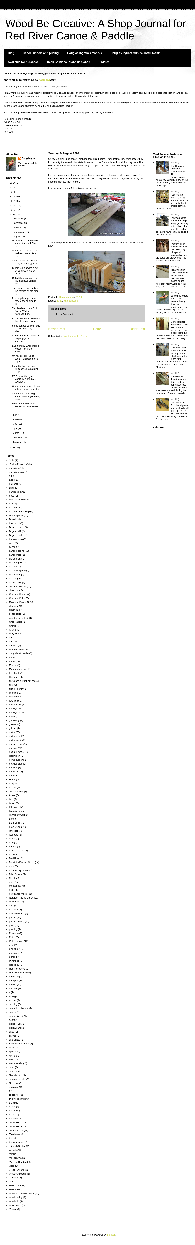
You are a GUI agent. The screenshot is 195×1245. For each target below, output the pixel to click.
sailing (12, 996)
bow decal (14, 523)
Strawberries (15, 1075)
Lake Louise (15, 822)
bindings (13, 503)
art (10, 476)
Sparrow (13, 1047)
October (17, 227)
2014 (13, 192)
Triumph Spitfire (17, 1146)
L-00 (11, 819)
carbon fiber (15, 582)
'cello (11, 460)
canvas (12, 578)
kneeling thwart (17, 815)
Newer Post (56, 329)
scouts (12, 1012)
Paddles (104, 62)
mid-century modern (19, 870)
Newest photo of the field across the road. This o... (25, 243)
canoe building (16, 551)
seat (11, 1020)
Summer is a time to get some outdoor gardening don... (26, 396)
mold (11, 882)
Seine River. (15, 1024)
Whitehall (14, 1189)
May (15, 423)
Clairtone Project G (19, 602)
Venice (12, 1154)
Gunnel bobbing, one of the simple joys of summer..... (26, 338)
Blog (11, 53)
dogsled (13, 645)
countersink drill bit (18, 618)
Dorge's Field (16, 649)
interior (12, 787)
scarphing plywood (18, 1008)
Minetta (13, 878)
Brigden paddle (17, 535)
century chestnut (17, 586)
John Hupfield (16, 791)
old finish (13, 909)
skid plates (14, 1039)
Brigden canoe (16, 527)
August (17, 236)
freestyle (13, 708)
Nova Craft (14, 901)
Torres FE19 (15, 1126)
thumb (12, 1102)
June (15, 419)
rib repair (13, 980)
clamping (13, 606)
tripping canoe (16, 1142)
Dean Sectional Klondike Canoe (68, 62)
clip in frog (14, 610)
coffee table (15, 614)
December (18, 218)
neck (11, 890)
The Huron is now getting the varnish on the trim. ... (25, 291)
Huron (12, 779)
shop (11, 1031)
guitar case (15, 736)
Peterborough (16, 941)
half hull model (16, 752)
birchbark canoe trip (19, 511)
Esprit (12, 661)
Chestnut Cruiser (18, 594)
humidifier (14, 771)
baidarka (13, 483)
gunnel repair (16, 744)
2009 (13, 214)
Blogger (111, 1234)
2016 (13, 187)
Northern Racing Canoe (21, 897)
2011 (13, 205)
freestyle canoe (17, 712)
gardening (14, 720)
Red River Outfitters (19, 972)
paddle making (16, 921)
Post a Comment (64, 314)
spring (12, 1055)
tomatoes (14, 1110)
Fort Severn (15, 704)
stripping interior (17, 1079)
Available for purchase (23, 62)
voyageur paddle (17, 1173)
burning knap (16, 539)
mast (11, 866)
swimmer (13, 1087)
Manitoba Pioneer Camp (21, 862)
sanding (13, 1004)
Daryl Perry (15, 633)
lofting (12, 838)
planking (13, 949)
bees (11, 495)
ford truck (14, 700)
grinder (12, 728)
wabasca (13, 1177)
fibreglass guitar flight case (23, 681)
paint (11, 925)
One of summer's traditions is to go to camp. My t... (26, 387)
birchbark (14, 507)
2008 (13, 447)
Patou (12, 937)
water (12, 1181)
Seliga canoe (16, 1027)
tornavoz (13, 1118)
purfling (13, 957)
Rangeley (14, 964)
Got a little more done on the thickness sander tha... (24, 281)
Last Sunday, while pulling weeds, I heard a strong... (25, 349)
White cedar (15, 1185)
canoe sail (14, 566)
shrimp (12, 1035)
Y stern (12, 1209)
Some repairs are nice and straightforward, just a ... (26, 262)
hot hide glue (15, 763)
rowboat (13, 988)
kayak (12, 795)
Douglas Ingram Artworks (84, 53)
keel (11, 799)
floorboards (15, 696)
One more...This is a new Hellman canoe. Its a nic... (25, 253)
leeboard (13, 834)
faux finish (14, 673)
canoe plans (15, 558)
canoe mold (15, 554)
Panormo (14, 933)
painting (13, 929)
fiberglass (14, 677)
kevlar (12, 803)
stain (11, 1059)
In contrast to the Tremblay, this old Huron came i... (26, 320)
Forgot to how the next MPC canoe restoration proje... (25, 369)
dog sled (13, 641)
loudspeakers (16, 850)
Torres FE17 (15, 1122)
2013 (13, 196)
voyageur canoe (17, 1169)
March (16, 433)
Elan (11, 657)
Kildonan (13, 807)
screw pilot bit (16, 1016)
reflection (14, 976)
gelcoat (13, 724)
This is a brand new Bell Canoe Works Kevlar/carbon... (24, 311)
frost (11, 716)
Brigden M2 (15, 531)
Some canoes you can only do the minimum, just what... (26, 328)
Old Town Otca (16, 913)
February (18, 437)
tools (11, 1114)
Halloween (14, 756)
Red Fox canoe (17, 968)
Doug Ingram (29, 158)
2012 (13, 201)
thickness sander (18, 1098)
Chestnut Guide (17, 598)
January (17, 442)
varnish (13, 1150)
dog (11, 637)
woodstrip (14, 1201)
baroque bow (16, 491)
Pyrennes (14, 961)
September (19, 232)
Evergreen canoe (18, 669)
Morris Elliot (15, 886)
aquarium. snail (17, 472)
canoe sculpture (17, 570)
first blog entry (16, 688)
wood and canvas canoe (21, 1193)
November (18, 223)
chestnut (13, 590)
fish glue (13, 692)
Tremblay (14, 1134)
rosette (12, 984)
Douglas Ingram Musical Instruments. (136, 53)
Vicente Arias (16, 1158)
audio (12, 480)
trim (11, 1138)
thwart (12, 1106)
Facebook (44, 80)
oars (11, 905)
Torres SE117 (16, 1130)
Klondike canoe (17, 811)
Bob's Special (16, 515)
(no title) (174, 162)
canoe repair (15, 562)
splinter (13, 1051)
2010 (13, 210)
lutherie (13, 854)
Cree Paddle (15, 622)
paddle (12, 917)
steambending (16, 1063)
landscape (14, 830)
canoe (12, 547)
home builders (16, 759)
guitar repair (15, 740)
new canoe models (18, 893)
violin (11, 1166)
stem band (14, 1071)
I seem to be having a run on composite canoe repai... (25, 271)
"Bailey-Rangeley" (18, 464)
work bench (15, 1205)
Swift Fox (14, 1083)
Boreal (12, 519)
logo (11, 842)
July (15, 415)
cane (11, 543)
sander (12, 1000)
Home (97, 329)
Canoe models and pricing (41, 53)
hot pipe (13, 767)
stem (11, 1067)
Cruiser (13, 629)
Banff (11, 487)
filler (11, 685)
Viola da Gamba (17, 1162)
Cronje (12, 625)
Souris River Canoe (19, 1043)
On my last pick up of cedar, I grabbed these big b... (25, 359)
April (15, 428)
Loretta (12, 846)
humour (13, 775)
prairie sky (14, 953)
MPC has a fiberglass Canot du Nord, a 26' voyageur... (24, 379)
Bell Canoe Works (18, 499)
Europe (13, 665)
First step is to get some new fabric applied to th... (24, 301)
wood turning (15, 1197)
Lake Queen (15, 827)
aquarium (14, 468)
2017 (13, 182)
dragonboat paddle (18, 653)
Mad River (14, 858)
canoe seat (15, 574)
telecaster (74, 300)
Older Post (137, 329)
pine (66, 300)
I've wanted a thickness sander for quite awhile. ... (25, 406)
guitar (59, 300)
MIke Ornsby (15, 874)
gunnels (13, 748)
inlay (11, 783)
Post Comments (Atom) (75, 336)
